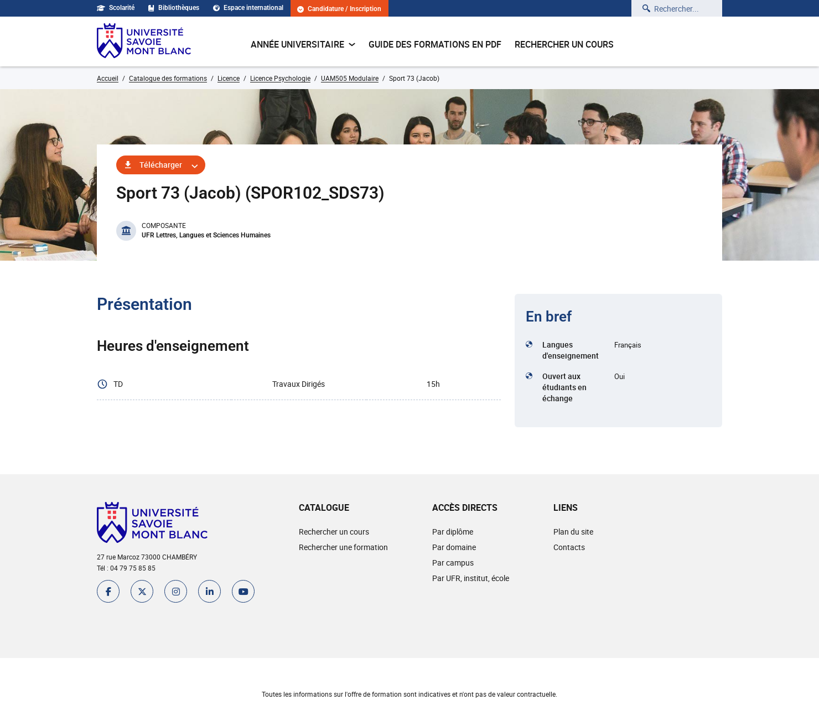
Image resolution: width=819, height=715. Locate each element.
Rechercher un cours (564, 44)
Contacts (569, 547)
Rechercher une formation (343, 547)
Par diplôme (452, 531)
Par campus (453, 562)
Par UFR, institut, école (470, 578)
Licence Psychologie (280, 78)
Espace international (248, 8)
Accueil (107, 78)
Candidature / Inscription (339, 9)
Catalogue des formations (168, 78)
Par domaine (454, 547)
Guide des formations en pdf (435, 44)
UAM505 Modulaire (350, 78)
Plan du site (573, 531)
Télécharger (160, 164)
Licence (228, 78)
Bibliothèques (173, 8)
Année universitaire (303, 44)
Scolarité (115, 8)
